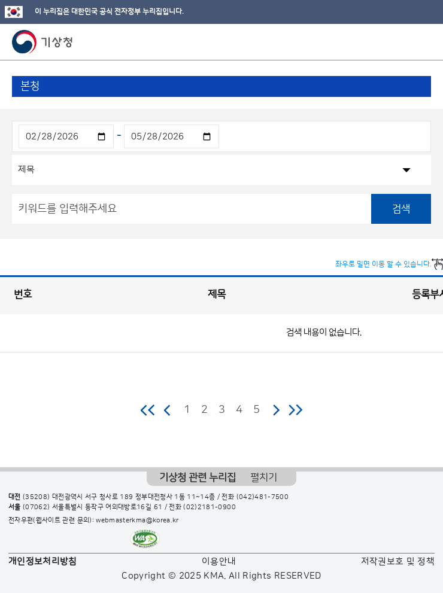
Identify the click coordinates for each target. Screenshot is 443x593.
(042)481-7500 (262, 497)
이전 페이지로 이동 (167, 409)
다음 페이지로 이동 (276, 409)
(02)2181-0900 (209, 507)
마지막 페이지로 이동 (295, 409)
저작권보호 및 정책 (398, 561)
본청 (30, 86)
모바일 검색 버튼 (404, 42)
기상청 (42, 42)
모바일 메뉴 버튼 (423, 42)
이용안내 (219, 561)
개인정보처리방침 (42, 561)
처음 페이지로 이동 (148, 409)
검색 (401, 208)
